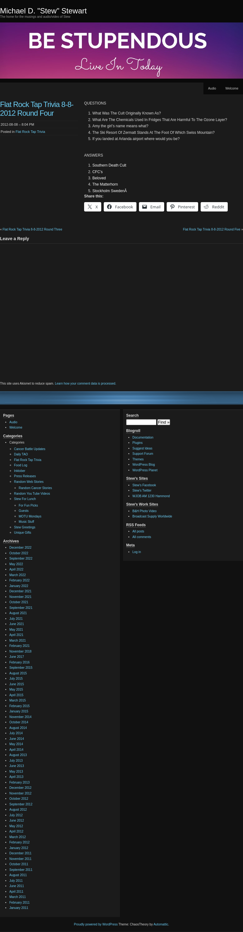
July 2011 (16, 880)
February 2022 (19, 580)
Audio (212, 88)
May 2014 (16, 744)
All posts (138, 531)
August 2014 (18, 728)
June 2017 (16, 656)
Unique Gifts (22, 532)
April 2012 (16, 831)
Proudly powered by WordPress (95, 924)
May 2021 (16, 629)
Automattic (161, 924)
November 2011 (20, 859)
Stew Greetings (24, 527)
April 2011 (16, 891)
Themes (138, 459)
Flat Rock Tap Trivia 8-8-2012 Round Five (211, 229)
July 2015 (16, 678)
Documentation (142, 437)
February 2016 (19, 662)
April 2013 (16, 777)
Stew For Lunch (25, 499)
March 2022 (17, 575)
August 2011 (18, 875)
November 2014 (20, 717)
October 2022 (18, 553)
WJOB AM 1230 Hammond (151, 496)
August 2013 (18, 755)
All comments (141, 537)
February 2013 (19, 782)
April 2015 (16, 695)
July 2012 (16, 815)
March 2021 (17, 640)
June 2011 (16, 886)
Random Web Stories (29, 481)
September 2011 (20, 869)
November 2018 (20, 651)
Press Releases (25, 476)
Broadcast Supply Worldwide (152, 516)
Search (132, 415)
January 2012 (18, 848)
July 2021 (16, 618)
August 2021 (18, 613)
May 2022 (16, 564)
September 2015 (20, 667)
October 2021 (18, 602)
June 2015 (16, 684)
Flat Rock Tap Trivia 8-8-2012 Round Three (32, 229)
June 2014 (16, 738)
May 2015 (16, 689)
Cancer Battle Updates (29, 449)
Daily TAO (21, 454)
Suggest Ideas (142, 448)
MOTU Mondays (30, 516)
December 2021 (20, 591)
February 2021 (19, 646)
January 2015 (18, 711)
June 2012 (16, 820)
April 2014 (16, 749)
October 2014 (18, 722)
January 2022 (18, 586)
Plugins (137, 442)
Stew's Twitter (141, 490)
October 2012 (18, 798)
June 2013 (16, 766)
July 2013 (16, 760)
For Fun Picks (28, 505)
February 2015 (19, 706)
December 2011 (20, 853)
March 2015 (17, 700)
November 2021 (20, 597)
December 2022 (20, 547)
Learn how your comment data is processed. (85, 383)
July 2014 (16, 733)
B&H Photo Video (144, 511)
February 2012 (19, 842)
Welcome (232, 88)
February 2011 (19, 902)
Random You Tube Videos (32, 493)
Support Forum (142, 453)
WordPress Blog (143, 464)
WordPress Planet (144, 470)
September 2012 (20, 804)
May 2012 (16, 826)
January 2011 (18, 908)
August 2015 (18, 673)
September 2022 (20, 558)
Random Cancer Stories (35, 488)
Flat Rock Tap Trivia (30, 131)
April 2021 (16, 635)
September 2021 (20, 607)
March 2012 (17, 837)
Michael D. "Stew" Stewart (43, 11)
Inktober (19, 471)
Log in (136, 552)
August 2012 (18, 809)
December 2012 (20, 787)
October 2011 (18, 864)
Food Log (20, 465)
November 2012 (20, 793)
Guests (24, 510)
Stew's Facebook (144, 485)
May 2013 (16, 771)
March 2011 (17, 897)
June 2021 (16, 624)
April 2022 (16, 569)
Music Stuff (26, 521)
